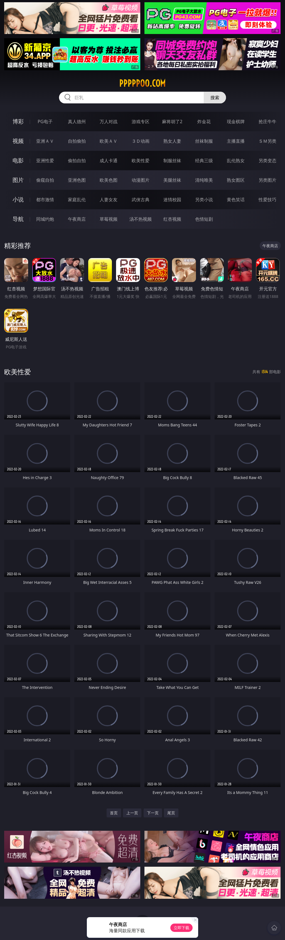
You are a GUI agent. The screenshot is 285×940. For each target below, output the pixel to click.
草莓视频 (108, 219)
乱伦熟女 (236, 160)
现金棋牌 (236, 121)
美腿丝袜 (172, 180)
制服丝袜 (172, 160)
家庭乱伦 (77, 199)
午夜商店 (77, 219)
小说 (18, 199)
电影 (18, 160)
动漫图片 (140, 180)
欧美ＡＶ (108, 141)
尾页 (171, 812)
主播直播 (236, 141)
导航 (18, 219)
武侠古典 (140, 199)
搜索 (214, 97)
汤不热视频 (140, 219)
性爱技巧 (267, 199)
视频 (18, 141)
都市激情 (45, 199)
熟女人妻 (172, 141)
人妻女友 (108, 199)
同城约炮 (45, 219)
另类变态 (267, 160)
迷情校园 (172, 199)
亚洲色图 (77, 180)
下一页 (153, 812)
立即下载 (181, 927)
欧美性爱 (140, 160)
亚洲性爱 (45, 160)
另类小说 (204, 199)
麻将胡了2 (172, 121)
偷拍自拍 (77, 160)
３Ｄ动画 (140, 141)
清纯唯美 (204, 180)
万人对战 (108, 121)
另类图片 (267, 180)
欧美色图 (108, 180)
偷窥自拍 (45, 180)
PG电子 (45, 121)
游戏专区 (140, 121)
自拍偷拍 (77, 141)
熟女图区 (236, 180)
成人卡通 (108, 160)
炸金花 (204, 121)
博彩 (18, 121)
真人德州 (77, 121)
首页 (114, 812)
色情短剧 (204, 219)
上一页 (132, 812)
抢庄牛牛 (267, 121)
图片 (18, 180)
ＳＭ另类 (267, 141)
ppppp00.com (142, 83)
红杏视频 (172, 219)
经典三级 (204, 160)
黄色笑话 (236, 199)
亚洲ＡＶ (45, 141)
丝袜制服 (204, 141)
